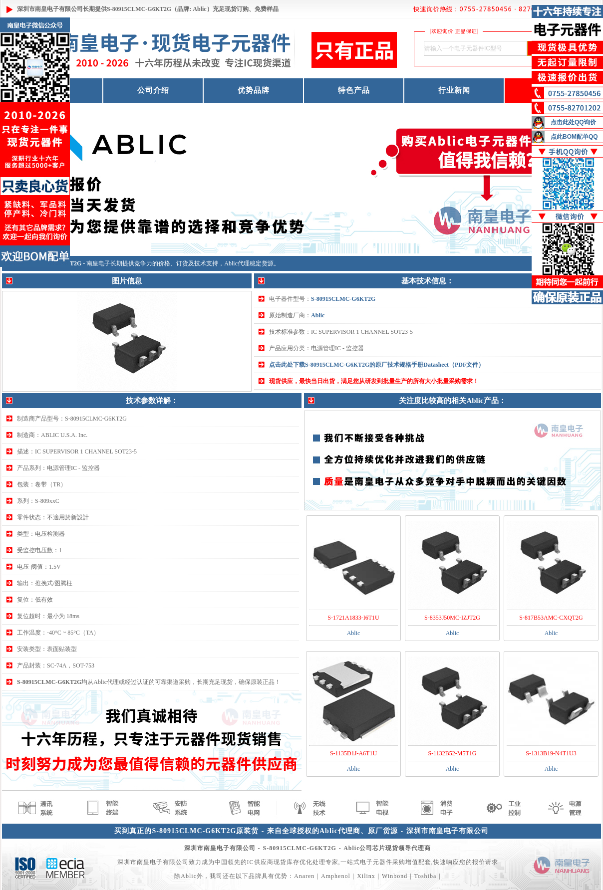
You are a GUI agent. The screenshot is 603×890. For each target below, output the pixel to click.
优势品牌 (254, 90)
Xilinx (366, 876)
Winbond (394, 876)
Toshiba (425, 876)
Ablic (317, 315)
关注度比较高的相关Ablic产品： (452, 401)
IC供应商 (260, 862)
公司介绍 (153, 90)
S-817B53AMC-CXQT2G (551, 617)
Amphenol (335, 876)
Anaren (304, 876)
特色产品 (354, 90)
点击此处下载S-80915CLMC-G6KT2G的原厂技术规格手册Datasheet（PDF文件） (376, 364)
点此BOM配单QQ (574, 136)
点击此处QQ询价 (573, 122)
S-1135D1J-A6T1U (353, 753)
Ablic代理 (237, 263)
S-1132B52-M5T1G (452, 753)
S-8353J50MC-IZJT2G (452, 617)
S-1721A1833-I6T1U (353, 617)
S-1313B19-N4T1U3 (551, 753)
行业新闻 (454, 90)
